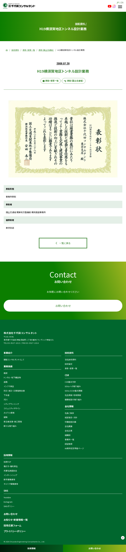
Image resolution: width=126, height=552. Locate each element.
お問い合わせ (94, 548)
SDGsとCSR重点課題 (73, 390)
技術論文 (68, 364)
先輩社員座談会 (10, 470)
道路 (5, 381)
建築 (5, 417)
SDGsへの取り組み (73, 386)
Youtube (7, 497)
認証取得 (68, 444)
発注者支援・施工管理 (13, 421)
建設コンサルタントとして (14, 359)
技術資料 (15, 50)
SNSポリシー (9, 506)
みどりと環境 (9, 412)
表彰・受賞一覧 (29, 50)
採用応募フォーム (12, 525)
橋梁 (5, 373)
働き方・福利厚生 (11, 466)
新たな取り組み (10, 426)
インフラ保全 (9, 386)
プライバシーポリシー (15, 531)
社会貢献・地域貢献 (73, 395)
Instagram (8, 501)
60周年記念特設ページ (74, 448)
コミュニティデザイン (12, 408)
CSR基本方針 (70, 381)
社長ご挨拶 (69, 413)
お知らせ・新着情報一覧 (16, 519)
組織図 (67, 435)
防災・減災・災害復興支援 (14, 390)
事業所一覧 (69, 439)
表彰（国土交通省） (46, 50)
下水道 (6, 395)
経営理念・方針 (71, 417)
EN (122, 2)
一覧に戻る (64, 243)
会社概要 (68, 426)
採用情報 (31, 548)
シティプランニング (11, 404)
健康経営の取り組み (73, 399)
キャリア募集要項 (11, 483)
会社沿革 (68, 430)
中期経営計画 (70, 421)
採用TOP (7, 461)
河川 (5, 399)
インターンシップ (10, 475)
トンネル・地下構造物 (12, 377)
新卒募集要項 (9, 479)
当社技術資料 (70, 359)
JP (117, 2)
